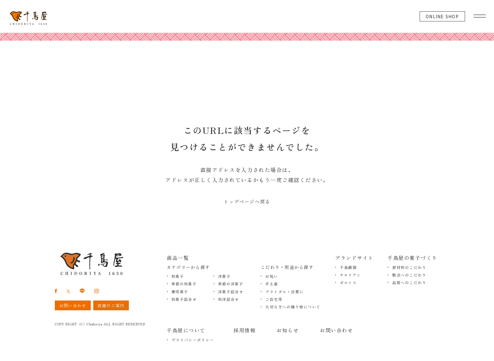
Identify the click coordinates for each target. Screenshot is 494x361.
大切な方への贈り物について (293, 307)
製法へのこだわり (409, 275)
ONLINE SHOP (442, 16)
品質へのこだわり (409, 282)
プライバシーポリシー (192, 340)
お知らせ (288, 330)
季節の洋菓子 (230, 284)
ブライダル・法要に (284, 291)
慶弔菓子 (179, 291)
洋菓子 (224, 276)
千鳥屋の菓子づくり (412, 257)
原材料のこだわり (409, 267)
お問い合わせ (336, 330)
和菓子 (177, 276)
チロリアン (350, 275)
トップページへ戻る (247, 201)
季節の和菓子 (184, 284)
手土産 (271, 284)
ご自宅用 (273, 299)
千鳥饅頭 (348, 267)
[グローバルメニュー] (480, 14)
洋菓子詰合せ (230, 291)
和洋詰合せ (228, 299)
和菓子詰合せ (184, 299)
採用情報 (244, 330)
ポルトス (348, 282)
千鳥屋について (186, 330)
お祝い (271, 276)
